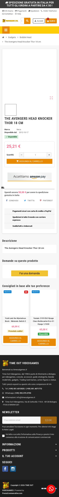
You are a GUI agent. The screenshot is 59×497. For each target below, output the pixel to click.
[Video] (26, 291)
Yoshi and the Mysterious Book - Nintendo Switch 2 (15, 319)
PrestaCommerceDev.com (12, 493)
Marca (7, 129)
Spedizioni (33, 11)
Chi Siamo (7, 11)
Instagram (13, 469)
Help (18, 14)
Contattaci (7, 14)
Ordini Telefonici (49, 11)
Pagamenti (20, 11)
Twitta (29, 200)
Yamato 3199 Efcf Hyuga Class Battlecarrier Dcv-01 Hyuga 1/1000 (43, 321)
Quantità (10, 155)
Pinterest (46, 200)
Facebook (5, 469)
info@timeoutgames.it (25, 397)
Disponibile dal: (10, 132)
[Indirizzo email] (21, 420)
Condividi (12, 200)
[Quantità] (35, 154)
